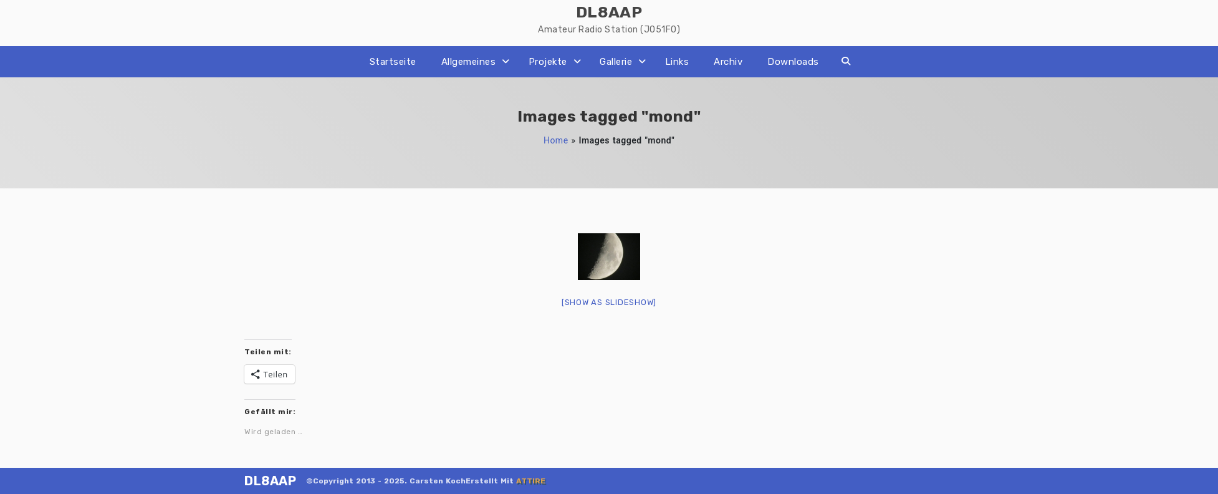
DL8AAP (270, 480)
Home (556, 140)
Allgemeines (468, 61)
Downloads (793, 61)
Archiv (728, 61)
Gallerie (616, 61)
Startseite (393, 61)
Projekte (548, 61)
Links (677, 61)
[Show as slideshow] (609, 302)
